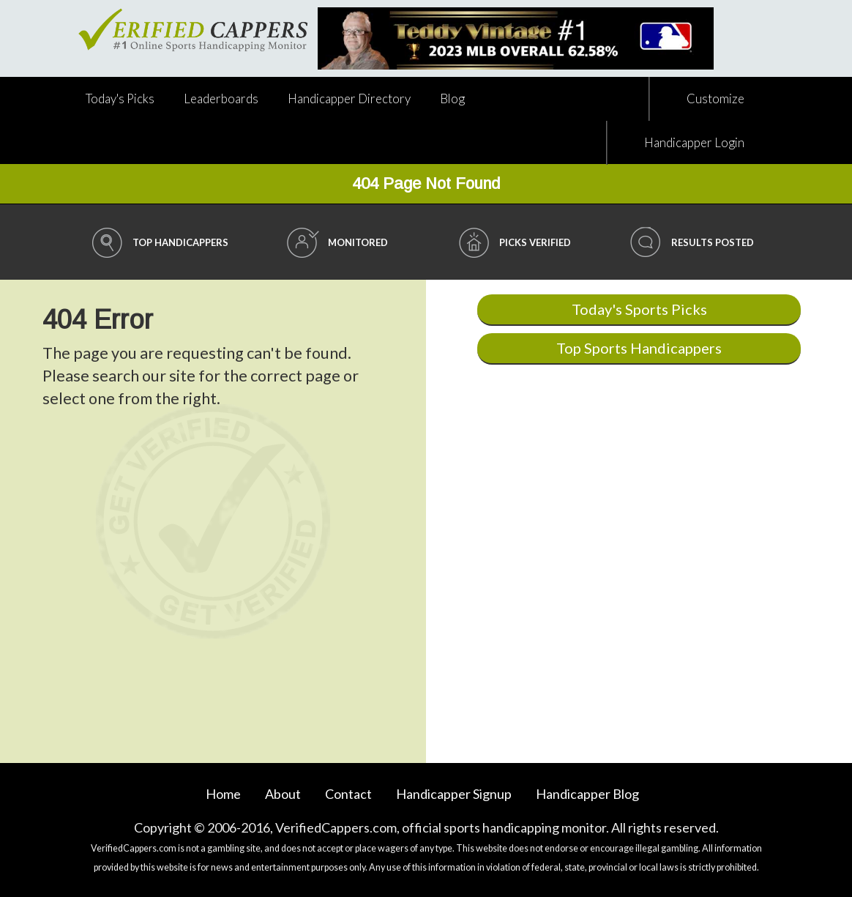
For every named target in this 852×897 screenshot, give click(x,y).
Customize (715, 98)
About (283, 794)
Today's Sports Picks (639, 309)
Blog (452, 98)
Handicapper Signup (454, 794)
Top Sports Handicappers (639, 348)
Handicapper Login (694, 142)
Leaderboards (221, 98)
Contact (348, 794)
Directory (349, 98)
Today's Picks (120, 98)
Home (223, 794)
